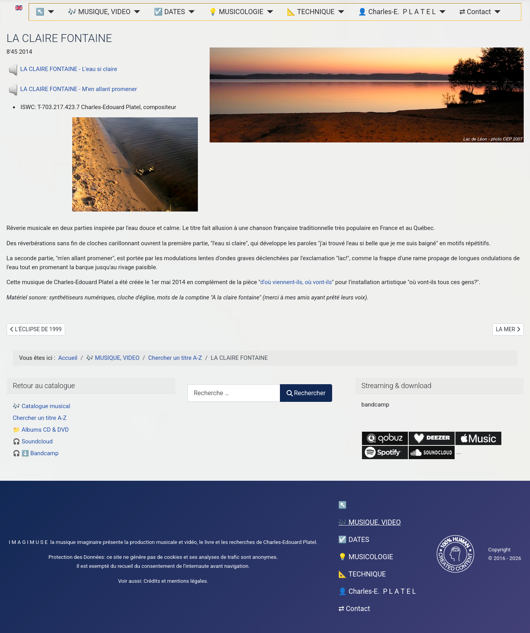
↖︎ (40, 12)
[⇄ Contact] (496, 12)
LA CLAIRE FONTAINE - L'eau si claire (68, 69)
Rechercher (306, 393)
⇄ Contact (475, 12)
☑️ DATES (169, 12)
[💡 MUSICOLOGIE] (268, 12)
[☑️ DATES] (190, 12)
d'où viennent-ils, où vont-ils (296, 282)
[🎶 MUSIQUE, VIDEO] (135, 12)
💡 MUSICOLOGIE (235, 12)
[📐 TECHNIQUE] (339, 12)
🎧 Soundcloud (33, 441)
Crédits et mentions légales (175, 581)
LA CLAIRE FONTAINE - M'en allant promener (78, 89)
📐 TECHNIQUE (310, 12)
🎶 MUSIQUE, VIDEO (99, 12)
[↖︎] (49, 12)
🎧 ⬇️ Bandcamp (36, 453)
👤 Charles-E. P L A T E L (397, 12)
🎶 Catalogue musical (41, 406)
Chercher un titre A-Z (40, 417)
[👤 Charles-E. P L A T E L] (441, 12)
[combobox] (233, 393)
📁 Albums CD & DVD (41, 429)
